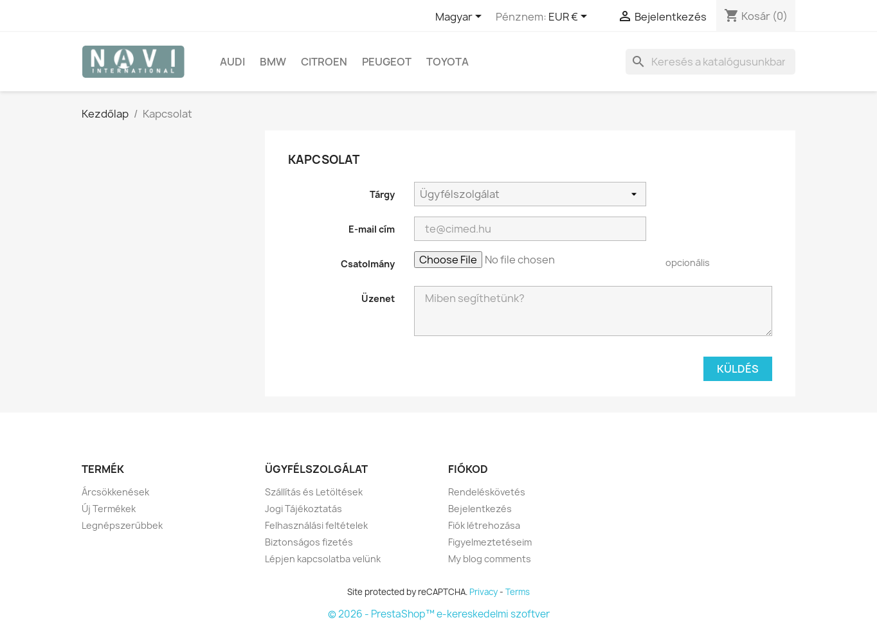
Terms (517, 592)
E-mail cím (371, 229)
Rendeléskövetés (486, 492)
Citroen (324, 62)
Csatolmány (368, 264)
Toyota (447, 62)
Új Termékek (109, 508)
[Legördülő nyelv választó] (460, 17)
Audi (232, 62)
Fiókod (468, 469)
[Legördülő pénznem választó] (570, 17)
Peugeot (386, 62)
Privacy (483, 592)
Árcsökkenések (115, 492)
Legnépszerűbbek (122, 525)
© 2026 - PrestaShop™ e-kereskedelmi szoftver (439, 614)
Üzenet (378, 298)
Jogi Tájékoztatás (303, 508)
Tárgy (382, 194)
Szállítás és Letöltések (314, 492)
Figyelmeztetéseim (490, 542)
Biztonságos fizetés (309, 542)
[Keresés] (710, 62)
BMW (273, 62)
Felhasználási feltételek (316, 525)
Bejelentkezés (480, 508)
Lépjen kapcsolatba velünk (323, 559)
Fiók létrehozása (484, 525)
